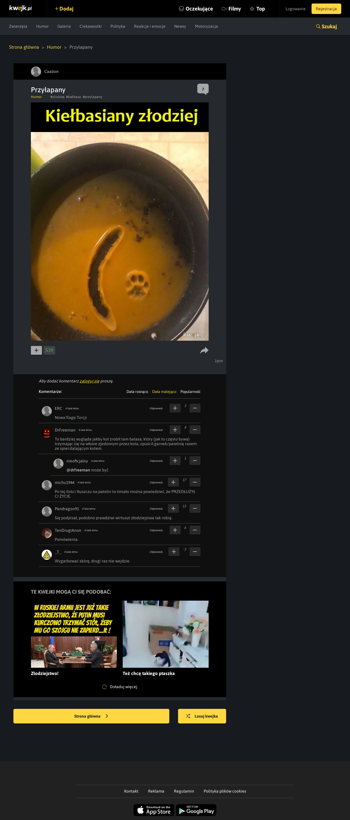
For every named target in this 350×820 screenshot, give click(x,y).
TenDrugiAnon (68, 530)
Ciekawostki (91, 26)
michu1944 (64, 482)
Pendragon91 (67, 508)
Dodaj (66, 9)
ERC (58, 408)
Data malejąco (164, 391)
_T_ (58, 552)
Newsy (180, 26)
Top (260, 9)
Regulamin (184, 791)
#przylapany (92, 97)
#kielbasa (73, 97)
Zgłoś (219, 361)
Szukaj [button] (329, 26)
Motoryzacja (206, 26)
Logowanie (296, 8)
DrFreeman (65, 430)
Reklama (156, 791)
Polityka (117, 26)
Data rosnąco (137, 391)
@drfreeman (78, 470)
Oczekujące (199, 9)
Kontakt (131, 791)
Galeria (64, 26)
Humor (42, 26)
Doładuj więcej (119, 687)
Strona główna (24, 47)
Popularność (190, 391)
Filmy (234, 9)
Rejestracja (326, 8)
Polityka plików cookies (225, 791)
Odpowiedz (156, 408)
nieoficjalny (77, 461)
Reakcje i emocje (150, 26)
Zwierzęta (18, 26)
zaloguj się (89, 381)
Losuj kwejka (202, 716)
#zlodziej (57, 97)
